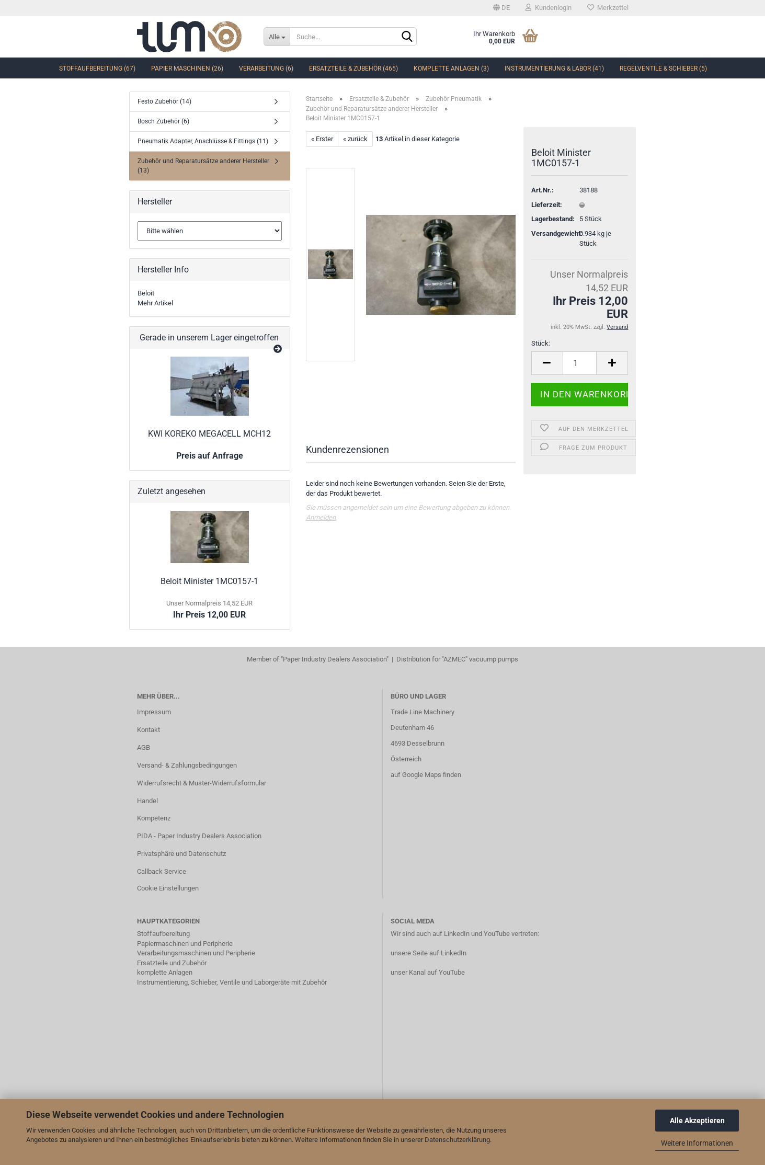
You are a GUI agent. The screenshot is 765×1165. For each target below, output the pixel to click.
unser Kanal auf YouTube (428, 972)
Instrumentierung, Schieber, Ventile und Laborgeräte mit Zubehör (232, 982)
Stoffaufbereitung (163, 934)
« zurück (355, 139)
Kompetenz (153, 818)
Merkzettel (608, 8)
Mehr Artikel (155, 303)
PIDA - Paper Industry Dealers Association (199, 836)
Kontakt (148, 730)
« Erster (322, 139)
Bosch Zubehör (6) (163, 121)
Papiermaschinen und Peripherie (185, 943)
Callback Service (161, 871)
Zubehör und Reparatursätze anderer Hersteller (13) (203, 165)
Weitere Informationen (697, 1143)
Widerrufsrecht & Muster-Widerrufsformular (201, 783)
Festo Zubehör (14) (164, 101)
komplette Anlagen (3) (451, 68)
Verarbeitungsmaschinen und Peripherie (196, 953)
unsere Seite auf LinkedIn (428, 953)
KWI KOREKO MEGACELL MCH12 (209, 434)
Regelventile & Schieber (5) (663, 68)
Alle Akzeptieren (697, 1120)
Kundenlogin (549, 8)
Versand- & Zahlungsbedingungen (187, 765)
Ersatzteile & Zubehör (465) (353, 68)
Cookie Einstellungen (168, 888)
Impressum (154, 712)
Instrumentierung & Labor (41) (554, 68)
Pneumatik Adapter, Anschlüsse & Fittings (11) (203, 141)
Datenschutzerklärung (457, 1140)
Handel (147, 801)
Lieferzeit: (546, 205)
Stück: (540, 343)
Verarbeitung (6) (266, 68)
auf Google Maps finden (426, 775)
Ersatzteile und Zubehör (172, 963)
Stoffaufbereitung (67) (97, 68)
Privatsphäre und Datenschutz (181, 854)
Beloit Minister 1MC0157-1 (209, 581)
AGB (143, 747)
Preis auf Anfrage (209, 456)
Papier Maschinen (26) (187, 68)
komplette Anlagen (164, 972)
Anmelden (321, 517)
